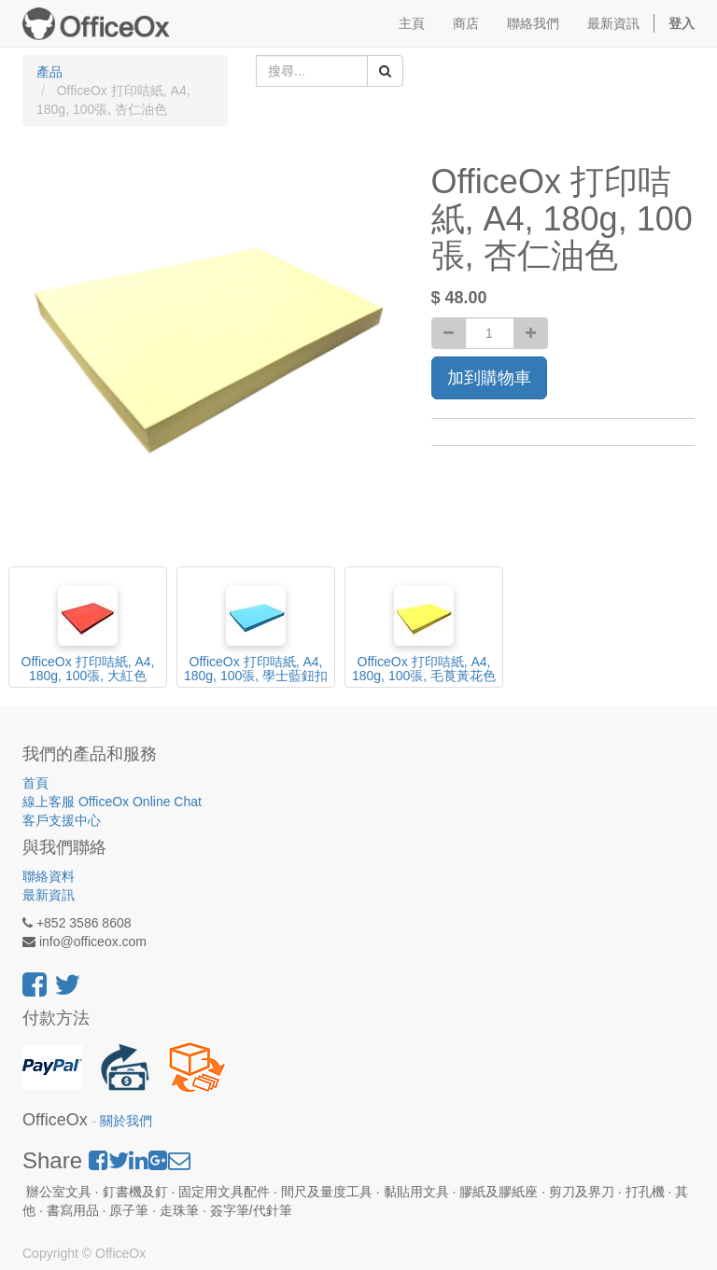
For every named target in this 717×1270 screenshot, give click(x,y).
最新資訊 (48, 894)
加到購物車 (489, 378)
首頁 (35, 782)
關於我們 (126, 1121)
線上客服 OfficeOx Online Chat (112, 801)
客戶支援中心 (61, 820)
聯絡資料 (48, 876)
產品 (49, 71)
